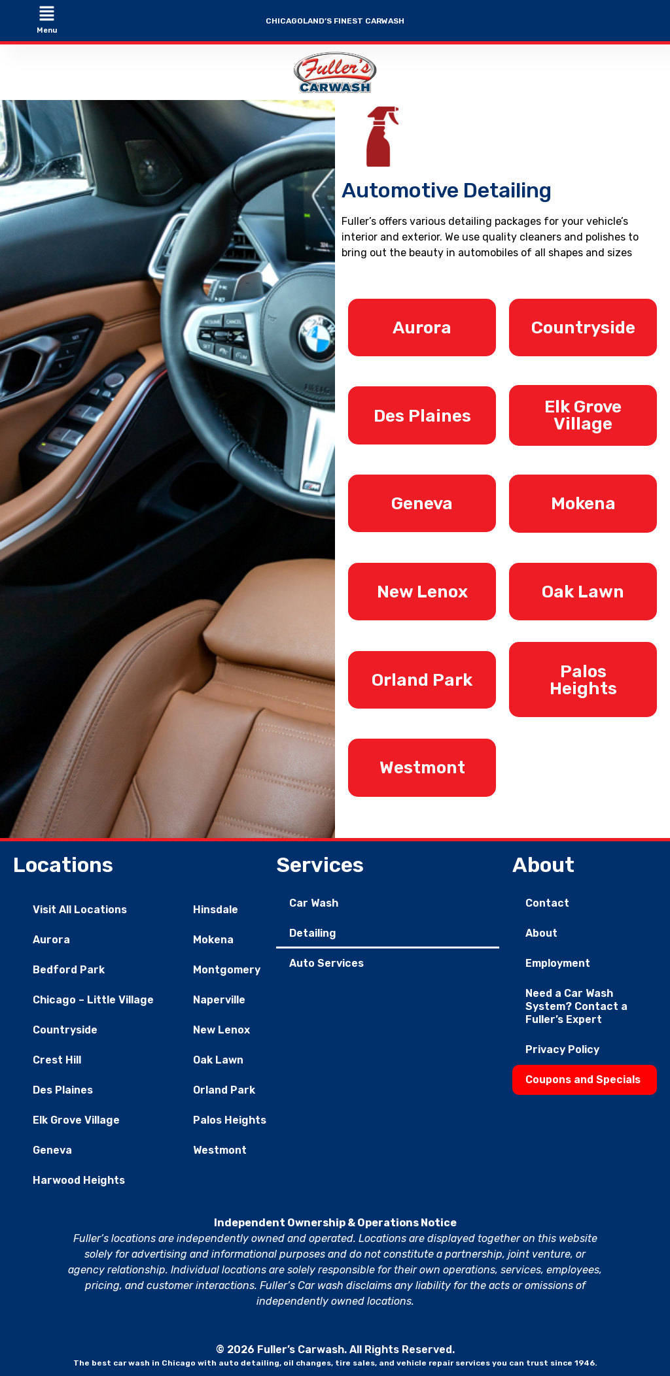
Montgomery (226, 967)
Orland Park (224, 1087)
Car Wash (313, 900)
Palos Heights (229, 1117)
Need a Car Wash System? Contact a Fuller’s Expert (576, 1003)
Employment (557, 960)
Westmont (220, 1147)
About (541, 930)
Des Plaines (63, 1087)
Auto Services (326, 960)
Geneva (52, 1147)
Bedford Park (69, 967)
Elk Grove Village (76, 1117)
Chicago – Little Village (93, 997)
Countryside (65, 1027)
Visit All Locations (80, 907)
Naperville (219, 997)
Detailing (312, 930)
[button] (46, 14)
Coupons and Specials (583, 1077)
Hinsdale (215, 907)
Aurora (51, 937)
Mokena (213, 937)
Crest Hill (57, 1057)
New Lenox (221, 1027)
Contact (547, 900)
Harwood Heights (79, 1177)
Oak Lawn (218, 1057)
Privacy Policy (562, 1047)
